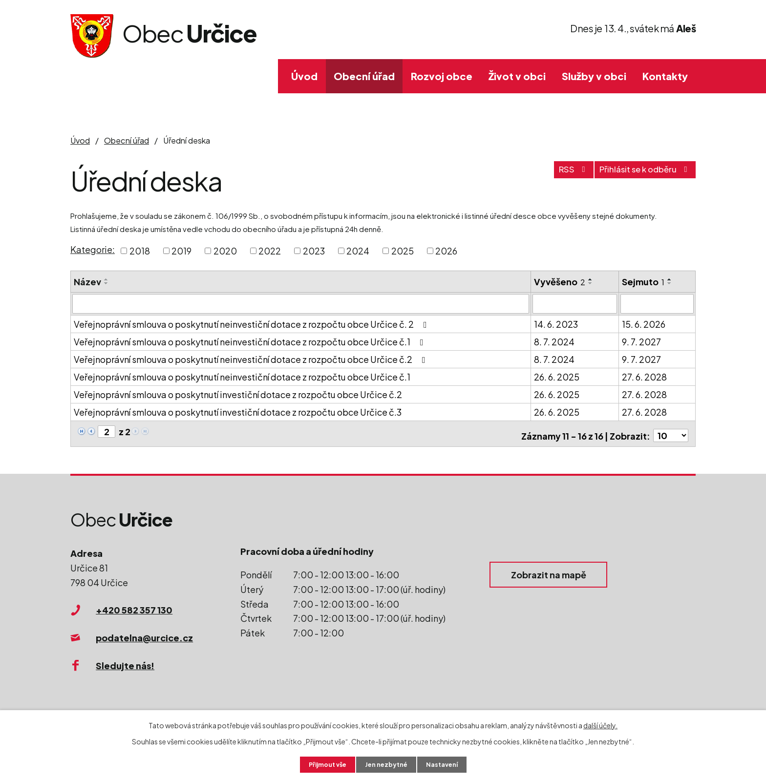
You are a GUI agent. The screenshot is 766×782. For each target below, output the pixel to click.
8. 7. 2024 (554, 340)
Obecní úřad (364, 76)
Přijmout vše (323, 764)
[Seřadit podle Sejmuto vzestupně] (669, 279)
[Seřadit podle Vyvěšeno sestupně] (590, 283)
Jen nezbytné (386, 764)
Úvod (304, 76)
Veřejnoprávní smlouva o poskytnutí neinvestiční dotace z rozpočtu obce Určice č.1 (250, 340)
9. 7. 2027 (641, 340)
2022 (269, 250)
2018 (139, 250)
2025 (402, 250)
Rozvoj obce (441, 76)
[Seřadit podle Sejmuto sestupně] (669, 283)
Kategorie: (92, 249)
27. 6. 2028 (644, 375)
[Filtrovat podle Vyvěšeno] (574, 303)
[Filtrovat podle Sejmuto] (657, 303)
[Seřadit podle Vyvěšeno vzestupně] (590, 279)
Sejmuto (643, 281)
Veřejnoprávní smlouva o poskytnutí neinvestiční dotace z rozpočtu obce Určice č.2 (251, 358)
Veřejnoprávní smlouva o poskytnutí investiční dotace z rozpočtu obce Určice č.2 (238, 393)
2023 (314, 250)
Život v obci (517, 76)
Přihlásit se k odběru (639, 174)
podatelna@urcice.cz (144, 633)
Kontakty (665, 76)
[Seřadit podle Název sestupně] (106, 283)
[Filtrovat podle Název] (300, 303)
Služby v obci (594, 76)
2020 (225, 250)
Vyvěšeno (559, 281)
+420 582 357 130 (134, 605)
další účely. (600, 723)
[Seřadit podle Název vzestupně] (106, 279)
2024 (357, 250)
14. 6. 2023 (556, 323)
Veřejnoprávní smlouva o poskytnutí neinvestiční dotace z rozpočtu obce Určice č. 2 (252, 323)
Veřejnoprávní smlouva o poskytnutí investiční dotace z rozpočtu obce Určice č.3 (238, 411)
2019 (181, 250)
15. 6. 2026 (643, 323)
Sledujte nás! (125, 660)
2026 (446, 250)
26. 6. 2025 (556, 375)
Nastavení (447, 764)
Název (87, 281)
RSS (558, 174)
